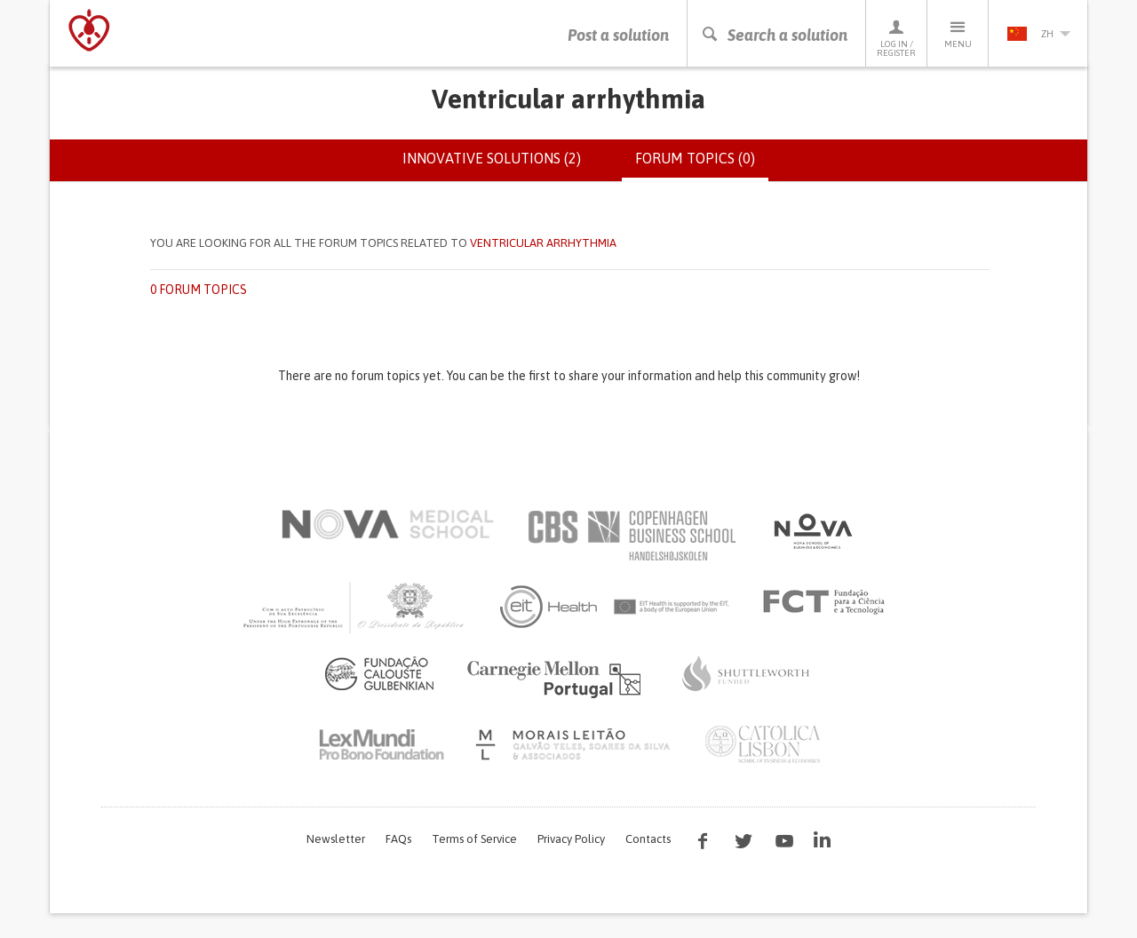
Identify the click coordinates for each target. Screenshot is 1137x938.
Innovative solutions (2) (491, 158)
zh (1038, 33)
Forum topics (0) (701, 165)
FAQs (398, 839)
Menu (957, 33)
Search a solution (774, 35)
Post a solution (618, 35)
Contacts (648, 839)
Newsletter (335, 839)
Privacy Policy (571, 839)
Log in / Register (896, 38)
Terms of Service (474, 839)
